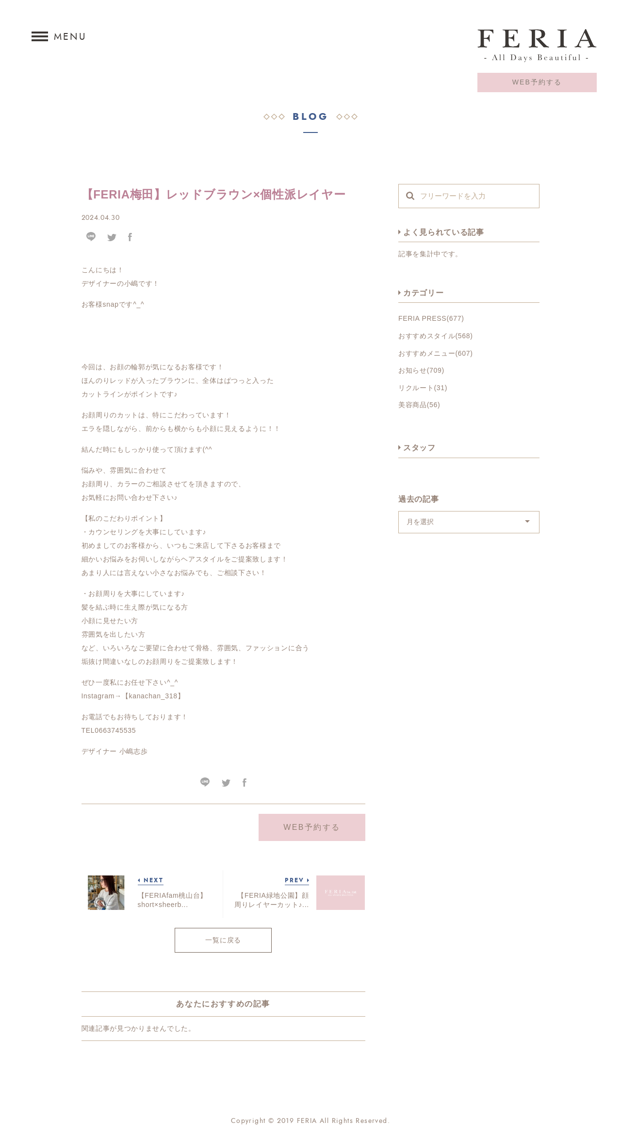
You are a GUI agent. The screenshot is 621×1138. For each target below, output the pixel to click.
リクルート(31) (422, 388)
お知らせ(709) (421, 370)
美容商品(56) (419, 405)
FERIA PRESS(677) (431, 318)
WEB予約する (537, 82)
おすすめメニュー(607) (435, 353)
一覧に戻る (223, 940)
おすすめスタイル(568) (435, 336)
